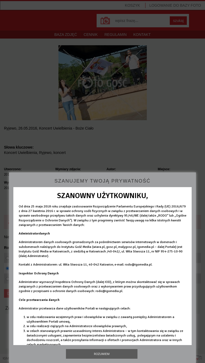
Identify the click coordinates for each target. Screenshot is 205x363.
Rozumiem (102, 354)
